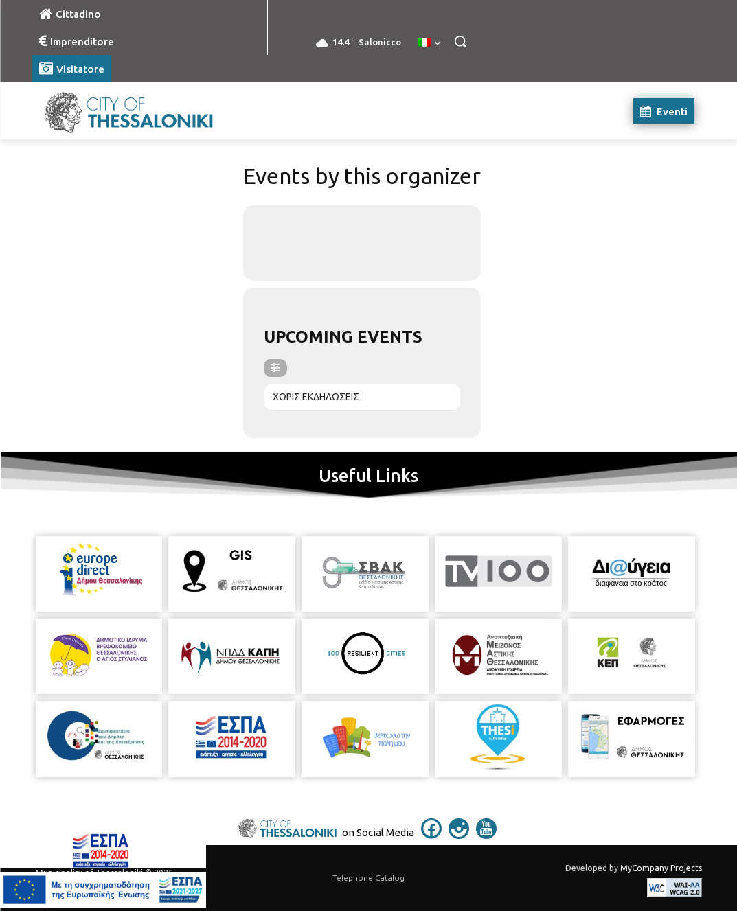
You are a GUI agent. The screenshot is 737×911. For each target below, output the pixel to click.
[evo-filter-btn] (275, 368)
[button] (460, 41)
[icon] (431, 834)
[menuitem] (429, 43)
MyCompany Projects (661, 868)
